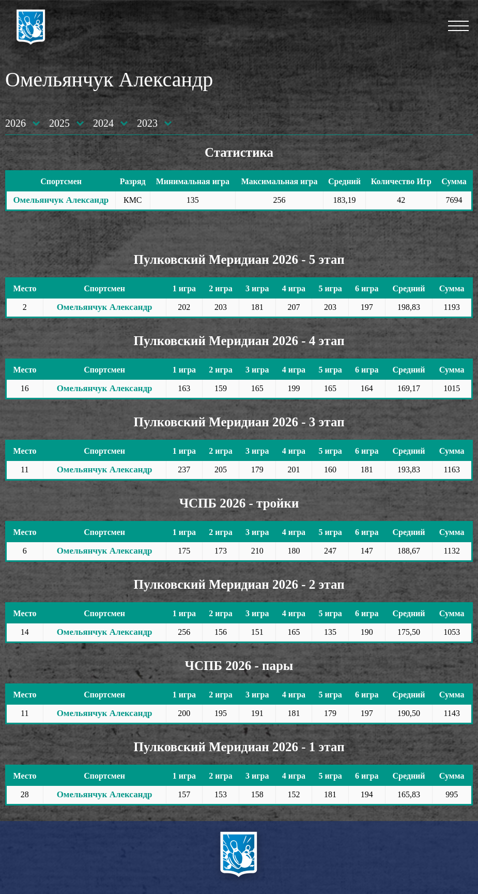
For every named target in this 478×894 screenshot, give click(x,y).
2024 (103, 123)
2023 (147, 123)
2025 (59, 123)
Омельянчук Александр (61, 200)
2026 (15, 123)
